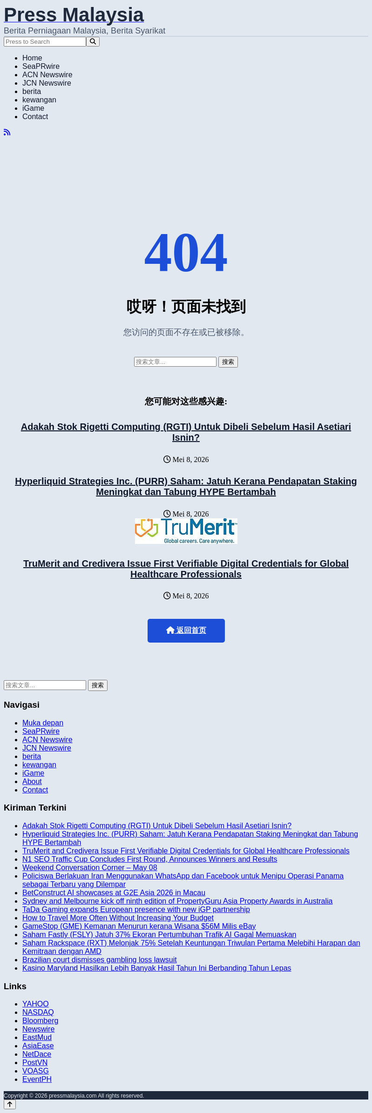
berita (31, 91)
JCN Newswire (46, 83)
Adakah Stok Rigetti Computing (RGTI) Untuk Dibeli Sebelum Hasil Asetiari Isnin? (186, 432)
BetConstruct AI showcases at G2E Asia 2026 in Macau (113, 893)
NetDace (36, 1054)
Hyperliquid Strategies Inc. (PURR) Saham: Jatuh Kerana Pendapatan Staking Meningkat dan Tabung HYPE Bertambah (186, 486)
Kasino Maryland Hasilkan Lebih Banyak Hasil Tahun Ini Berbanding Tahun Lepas (156, 968)
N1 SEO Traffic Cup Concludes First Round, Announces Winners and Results (149, 859)
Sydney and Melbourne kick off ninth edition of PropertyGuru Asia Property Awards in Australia (177, 901)
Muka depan (42, 723)
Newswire (38, 1029)
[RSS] (7, 132)
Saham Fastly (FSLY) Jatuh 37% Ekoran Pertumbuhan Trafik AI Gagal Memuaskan (159, 935)
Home (32, 58)
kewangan (39, 100)
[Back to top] (10, 1104)
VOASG (35, 1071)
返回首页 (186, 630)
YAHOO (35, 1004)
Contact (35, 117)
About (32, 781)
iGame (33, 108)
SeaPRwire (41, 66)
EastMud (37, 1037)
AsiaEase (38, 1046)
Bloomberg (40, 1021)
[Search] (93, 42)
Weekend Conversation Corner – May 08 (89, 868)
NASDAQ (38, 1012)
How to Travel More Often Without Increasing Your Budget (118, 918)
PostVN (34, 1062)
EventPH (37, 1079)
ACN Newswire (47, 75)
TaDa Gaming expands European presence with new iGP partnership (136, 909)
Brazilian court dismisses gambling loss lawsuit (99, 960)
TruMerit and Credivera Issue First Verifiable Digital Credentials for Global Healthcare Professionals (186, 568)
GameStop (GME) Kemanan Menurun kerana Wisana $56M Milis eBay (139, 926)
